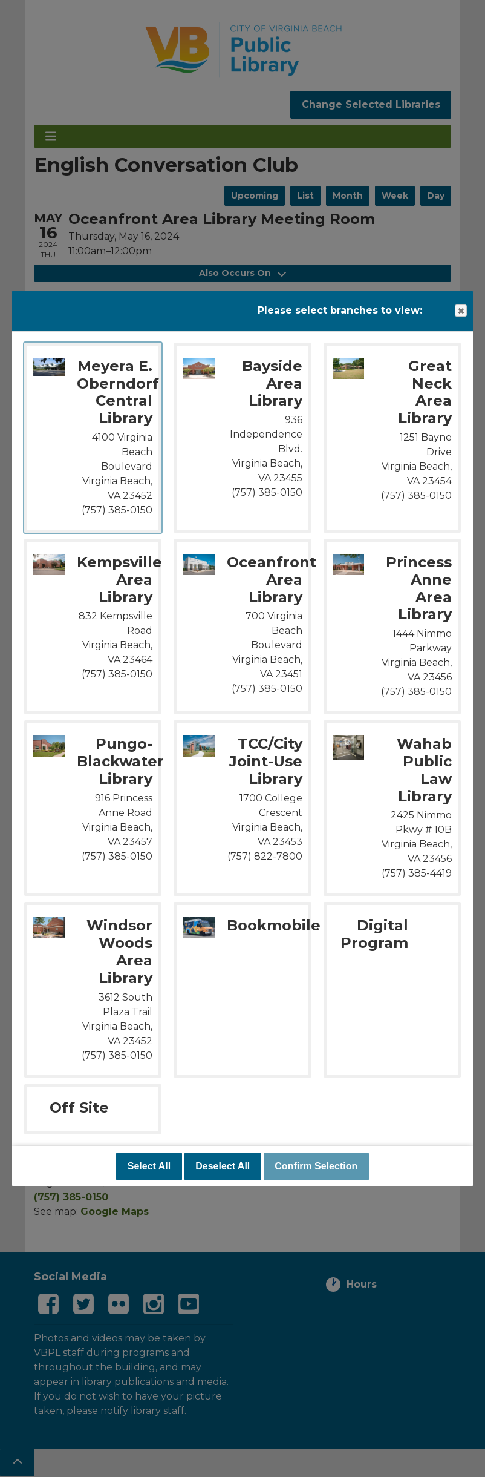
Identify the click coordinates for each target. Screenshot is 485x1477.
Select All (149, 1166)
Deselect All (222, 1166)
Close (460, 311)
